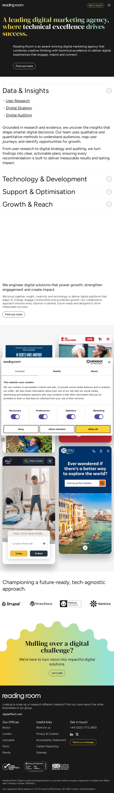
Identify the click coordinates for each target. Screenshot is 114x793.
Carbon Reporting (47, 746)
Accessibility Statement (51, 740)
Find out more (24, 66)
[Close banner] (109, 362)
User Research (18, 100)
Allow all (93, 429)
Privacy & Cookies (47, 734)
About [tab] (94, 371)
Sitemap (41, 752)
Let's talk (57, 673)
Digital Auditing (19, 115)
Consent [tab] (20, 371)
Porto (5, 746)
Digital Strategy (19, 108)
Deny (21, 429)
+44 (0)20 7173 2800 (83, 727)
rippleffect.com (12, 714)
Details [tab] (57, 371)
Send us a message (83, 742)
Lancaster (8, 740)
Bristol (6, 727)
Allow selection (56, 429)
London (7, 734)
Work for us (43, 727)
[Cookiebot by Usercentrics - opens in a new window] (88, 362)
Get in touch (95, 5)
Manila (6, 752)
